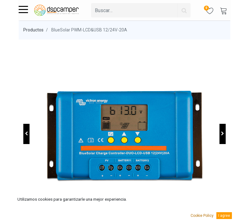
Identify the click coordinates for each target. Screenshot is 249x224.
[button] (26, 134)
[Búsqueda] (184, 10)
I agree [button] (224, 215)
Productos (33, 29)
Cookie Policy (202, 215)
